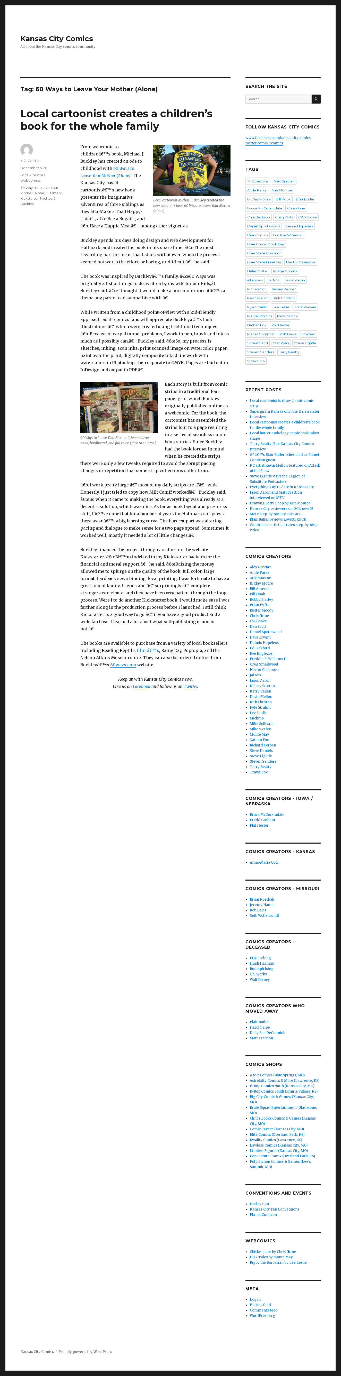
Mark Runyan (305, 307)
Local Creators (32, 175)
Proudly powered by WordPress (85, 1352)
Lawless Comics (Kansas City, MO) (279, 1145)
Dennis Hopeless (299, 226)
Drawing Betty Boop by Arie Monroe (280, 503)
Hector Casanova (300, 262)
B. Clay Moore (259, 199)
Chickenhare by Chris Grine (273, 1252)
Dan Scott (258, 626)
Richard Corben (263, 745)
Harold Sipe (260, 1027)
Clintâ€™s (148, 650)
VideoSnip (256, 361)
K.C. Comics (30, 161)
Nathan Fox (256, 325)
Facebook (141, 686)
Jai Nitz (273, 280)
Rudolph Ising (262, 969)
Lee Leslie (280, 307)
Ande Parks (256, 190)
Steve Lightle (305, 343)
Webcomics (30, 180)
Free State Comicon (264, 253)
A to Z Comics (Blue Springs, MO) (277, 1075)
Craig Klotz (284, 217)
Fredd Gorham (262, 820)
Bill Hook (283, 199)
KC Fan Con (257, 289)
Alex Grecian (284, 181)
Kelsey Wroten (284, 289)
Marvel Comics (259, 316)
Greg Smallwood (264, 664)
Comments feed (264, 1310)
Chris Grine (296, 208)
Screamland (257, 343)
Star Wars (281, 343)
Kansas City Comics (56, 38)
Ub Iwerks (258, 974)
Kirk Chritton (284, 298)
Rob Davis (287, 334)
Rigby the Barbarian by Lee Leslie (278, 1262)
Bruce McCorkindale (264, 208)
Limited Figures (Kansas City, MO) (279, 1151)
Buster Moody (262, 610)
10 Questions (257, 181)
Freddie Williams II (288, 235)
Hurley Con (259, 1204)
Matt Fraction (261, 1038)
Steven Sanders (260, 352)
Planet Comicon (260, 334)
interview (255, 280)
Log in (255, 1299)
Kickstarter (29, 198)
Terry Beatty (289, 352)
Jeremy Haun (261, 905)
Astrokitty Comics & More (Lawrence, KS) (284, 1080)
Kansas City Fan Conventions (274, 1209)
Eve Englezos (261, 653)
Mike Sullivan (261, 724)
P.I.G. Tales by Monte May (271, 1257)
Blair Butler (305, 199)
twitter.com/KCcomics (264, 143)
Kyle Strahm (257, 307)
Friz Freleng (260, 958)
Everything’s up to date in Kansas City (282, 487)
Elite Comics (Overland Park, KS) (277, 1134)
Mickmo (257, 718)
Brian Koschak (262, 899)
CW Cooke (307, 217)
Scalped (308, 334)
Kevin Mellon (258, 298)
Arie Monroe (281, 190)
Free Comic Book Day (266, 244)
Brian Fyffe (259, 605)
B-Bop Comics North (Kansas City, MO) (282, 1086)
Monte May (259, 734)
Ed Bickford (260, 648)
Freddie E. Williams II (268, 659)
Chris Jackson (258, 217)
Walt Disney (260, 979)
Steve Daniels (261, 751)
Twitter (190, 686)
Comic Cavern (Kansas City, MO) (277, 1129)
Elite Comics (257, 235)
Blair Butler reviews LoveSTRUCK (278, 519)
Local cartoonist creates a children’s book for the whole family (116, 119)
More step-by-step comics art (275, 514)
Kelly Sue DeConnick (267, 1033)
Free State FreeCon (264, 262)
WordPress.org (262, 1316)
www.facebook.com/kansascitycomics (278, 138)
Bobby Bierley (261, 599)
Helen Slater (257, 271)
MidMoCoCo (288, 316)
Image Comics (285, 271)
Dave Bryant (260, 637)
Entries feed (260, 1305)
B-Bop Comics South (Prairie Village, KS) (284, 1091)
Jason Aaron (295, 280)
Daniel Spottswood (263, 226)
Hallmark (54, 193)
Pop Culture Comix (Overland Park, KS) (282, 1156)
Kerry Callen (260, 691)
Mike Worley (260, 729)
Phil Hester (280, 325)
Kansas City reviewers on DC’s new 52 (281, 508)
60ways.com (123, 664)
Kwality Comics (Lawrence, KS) (276, 1140)
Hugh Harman (262, 963)
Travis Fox (259, 772)
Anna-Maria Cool (264, 862)
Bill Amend (259, 589)
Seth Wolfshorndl (264, 915)
